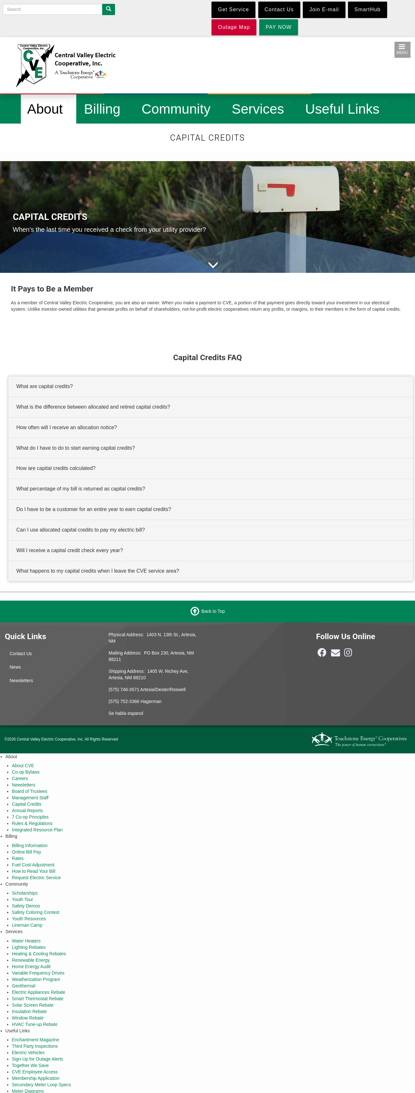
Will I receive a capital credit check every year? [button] (69, 550)
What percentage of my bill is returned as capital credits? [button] (80, 489)
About (48, 109)
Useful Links (345, 109)
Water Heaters (26, 940)
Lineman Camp (27, 925)
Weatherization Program (36, 979)
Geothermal (23, 985)
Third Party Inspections (35, 1046)
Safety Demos (26, 905)
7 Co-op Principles (30, 817)
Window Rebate (28, 1017)
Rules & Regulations (32, 823)
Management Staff (30, 797)
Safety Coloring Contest (35, 912)
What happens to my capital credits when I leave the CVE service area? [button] (97, 571)
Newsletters (21, 680)
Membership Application (36, 1078)
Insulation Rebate (29, 1011)
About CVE (23, 765)
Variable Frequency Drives (38, 973)
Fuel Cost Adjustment (33, 864)
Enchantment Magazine (35, 1039)
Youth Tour (22, 899)
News (15, 667)
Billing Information (29, 845)
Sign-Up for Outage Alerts (37, 1059)
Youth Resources (29, 918)
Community (180, 109)
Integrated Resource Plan (37, 829)
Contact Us (21, 653)
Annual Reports (27, 810)
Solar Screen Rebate (33, 1005)
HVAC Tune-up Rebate (34, 1024)
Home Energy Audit (31, 966)
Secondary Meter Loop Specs (41, 1084)
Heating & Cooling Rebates (39, 953)
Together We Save (30, 1065)
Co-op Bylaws (25, 772)
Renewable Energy (31, 960)
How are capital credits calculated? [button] (55, 468)
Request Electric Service (36, 877)
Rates (18, 858)
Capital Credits (26, 804)
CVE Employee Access (35, 1071)
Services (261, 109)
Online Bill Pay (26, 851)
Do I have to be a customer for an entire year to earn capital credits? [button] (93, 509)
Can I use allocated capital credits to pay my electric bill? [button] (80, 530)
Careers (20, 778)
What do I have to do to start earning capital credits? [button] (75, 448)
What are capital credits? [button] (44, 386)
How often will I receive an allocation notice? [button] (66, 427)
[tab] (210, 387)
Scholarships (24, 893)
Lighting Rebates (29, 947)
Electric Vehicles (28, 1052)
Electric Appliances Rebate (38, 992)
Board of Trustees (29, 791)
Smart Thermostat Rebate (37, 998)
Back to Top (213, 610)
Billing (105, 109)
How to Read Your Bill (33, 871)
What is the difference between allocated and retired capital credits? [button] (93, 407)
